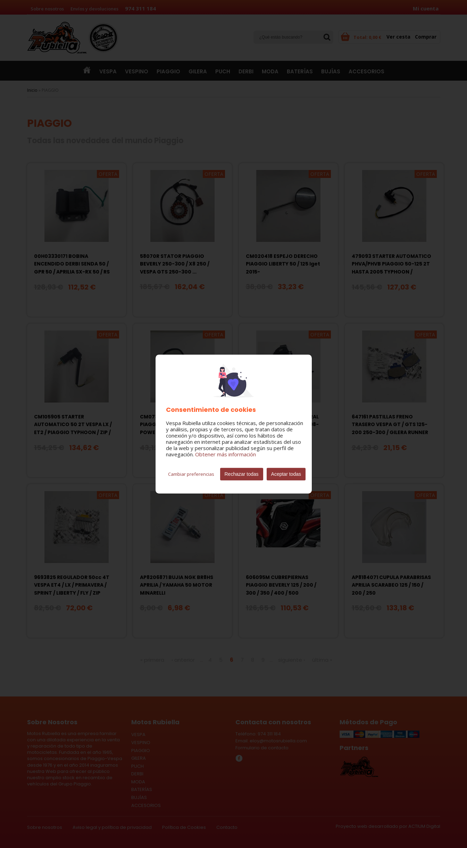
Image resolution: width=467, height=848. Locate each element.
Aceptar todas (286, 474)
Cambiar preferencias (191, 474)
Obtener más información (225, 454)
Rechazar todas (242, 474)
